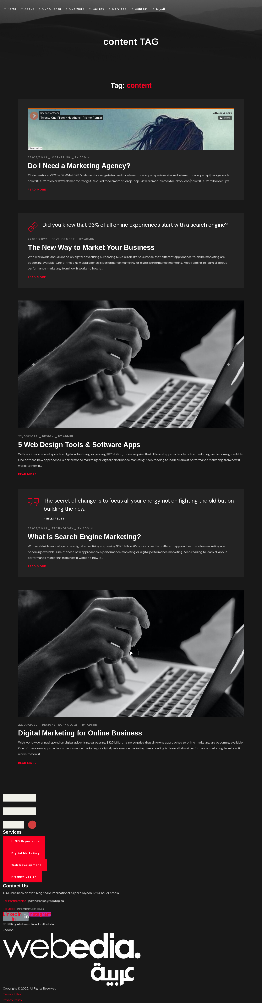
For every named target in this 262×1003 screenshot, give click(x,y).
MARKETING (61, 157)
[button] (33, 364)
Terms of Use (12, 994)
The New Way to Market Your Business (91, 247)
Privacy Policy (12, 1000)
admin (84, 157)
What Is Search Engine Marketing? (84, 537)
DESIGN (48, 436)
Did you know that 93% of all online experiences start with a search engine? (135, 224)
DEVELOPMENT (63, 239)
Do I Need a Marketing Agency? (79, 166)
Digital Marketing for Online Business (80, 733)
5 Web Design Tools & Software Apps (79, 445)
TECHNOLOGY (62, 528)
